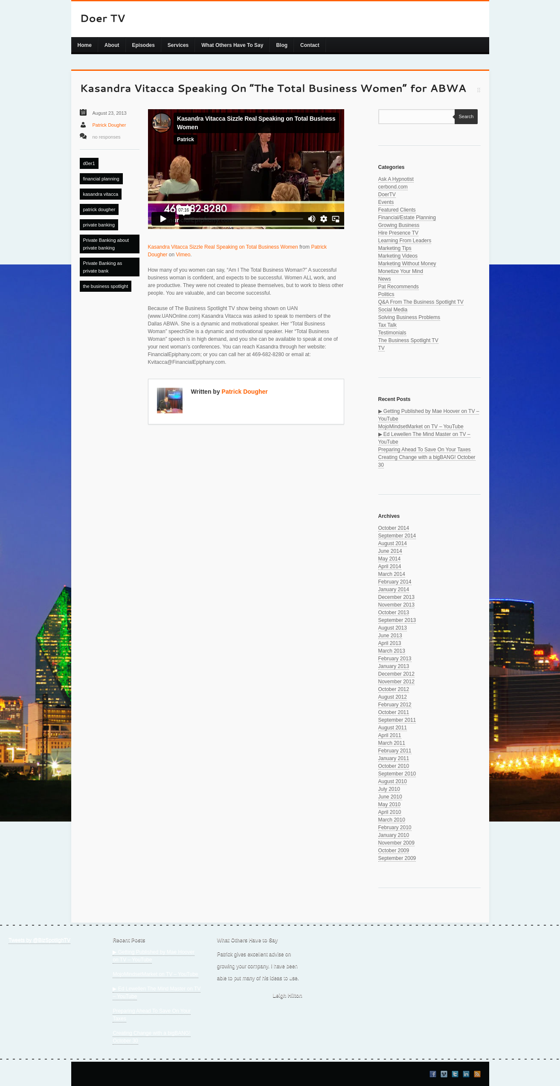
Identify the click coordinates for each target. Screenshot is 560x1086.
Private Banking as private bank (102, 267)
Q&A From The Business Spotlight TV (421, 302)
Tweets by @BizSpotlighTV (39, 940)
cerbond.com (393, 187)
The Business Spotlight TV (408, 340)
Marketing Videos (398, 256)
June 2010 (390, 797)
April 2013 (389, 643)
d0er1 (89, 163)
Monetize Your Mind (400, 271)
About (111, 45)
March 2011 (391, 743)
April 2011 (389, 735)
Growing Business (399, 225)
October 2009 (393, 851)
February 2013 (395, 659)
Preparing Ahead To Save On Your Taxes (424, 450)
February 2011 (395, 751)
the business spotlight (105, 286)
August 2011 (392, 728)
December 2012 (396, 674)
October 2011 (393, 712)
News (384, 279)
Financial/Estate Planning (407, 218)
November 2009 (396, 843)
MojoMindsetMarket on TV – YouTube (421, 427)
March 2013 (391, 651)
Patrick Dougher (109, 125)
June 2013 (390, 636)
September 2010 (397, 774)
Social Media (393, 310)
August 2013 (392, 628)
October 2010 (393, 766)
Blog (281, 45)
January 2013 (393, 666)
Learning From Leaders (405, 241)
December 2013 (396, 597)
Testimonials (392, 333)
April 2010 (389, 812)
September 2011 (397, 720)
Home (85, 45)
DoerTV (387, 194)
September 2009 (397, 858)
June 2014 (390, 551)
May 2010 (389, 804)
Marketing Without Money (407, 264)
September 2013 (397, 620)
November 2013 (396, 605)
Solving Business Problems (409, 317)
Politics (386, 294)
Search (464, 116)
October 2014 (393, 528)
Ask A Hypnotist (396, 179)
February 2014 (395, 582)
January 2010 (393, 835)
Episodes (143, 45)
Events (386, 202)
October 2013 (393, 613)
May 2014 (389, 559)
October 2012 (393, 689)
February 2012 (395, 705)
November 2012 (396, 682)
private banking (99, 224)
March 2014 (391, 574)
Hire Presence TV (398, 233)
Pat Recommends (398, 287)
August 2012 (392, 697)
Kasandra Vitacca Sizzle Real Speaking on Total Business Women (223, 247)
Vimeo (183, 255)
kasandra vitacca (101, 194)
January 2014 (393, 589)
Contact (309, 45)
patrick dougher (99, 209)
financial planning (101, 178)
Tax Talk (387, 325)
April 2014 (389, 566)
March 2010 (391, 820)
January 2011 (393, 758)
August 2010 (392, 781)
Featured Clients (397, 210)
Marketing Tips (395, 248)
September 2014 (397, 536)
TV (381, 348)
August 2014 (392, 543)
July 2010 (389, 789)
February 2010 (395, 827)
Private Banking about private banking (106, 244)
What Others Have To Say (232, 45)
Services (178, 45)
